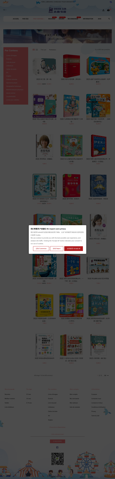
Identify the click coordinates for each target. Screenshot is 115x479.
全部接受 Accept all (73, 248)
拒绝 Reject (56, 248)
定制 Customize (41, 248)
